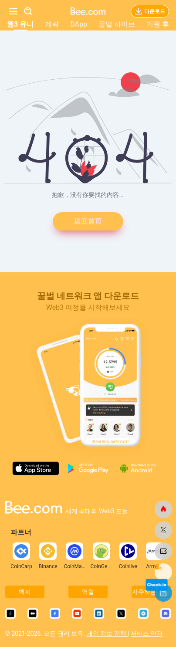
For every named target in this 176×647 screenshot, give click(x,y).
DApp (78, 24)
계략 (52, 24)
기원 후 (157, 24)
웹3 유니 (20, 24)
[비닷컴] (163, 509)
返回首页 (88, 221)
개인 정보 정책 (107, 633)
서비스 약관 (146, 633)
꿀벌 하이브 (116, 24)
